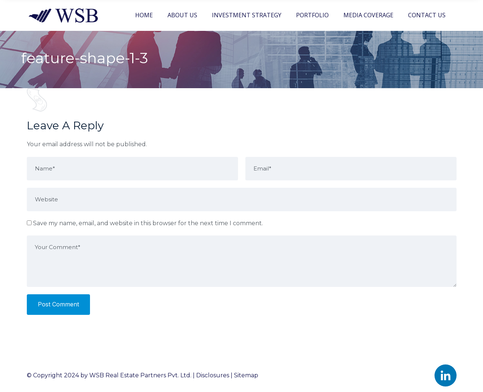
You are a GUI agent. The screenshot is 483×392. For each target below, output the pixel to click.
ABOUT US (182, 15)
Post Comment (58, 304)
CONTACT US (427, 15)
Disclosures (212, 375)
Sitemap (246, 375)
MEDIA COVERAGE (368, 15)
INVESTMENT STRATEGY (246, 15)
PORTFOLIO (312, 15)
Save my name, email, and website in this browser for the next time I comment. (148, 223)
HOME (144, 15)
